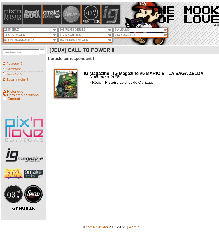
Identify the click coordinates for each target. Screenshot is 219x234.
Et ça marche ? (17, 79)
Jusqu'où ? (14, 74)
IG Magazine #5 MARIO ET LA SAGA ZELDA (158, 73)
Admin (134, 227)
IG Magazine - (98, 73)
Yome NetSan (96, 227)
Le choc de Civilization (137, 82)
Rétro (96, 82)
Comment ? (14, 69)
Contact (14, 99)
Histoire (111, 82)
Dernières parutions (23, 95)
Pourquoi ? (14, 63)
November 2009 (104, 76)
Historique (15, 91)
